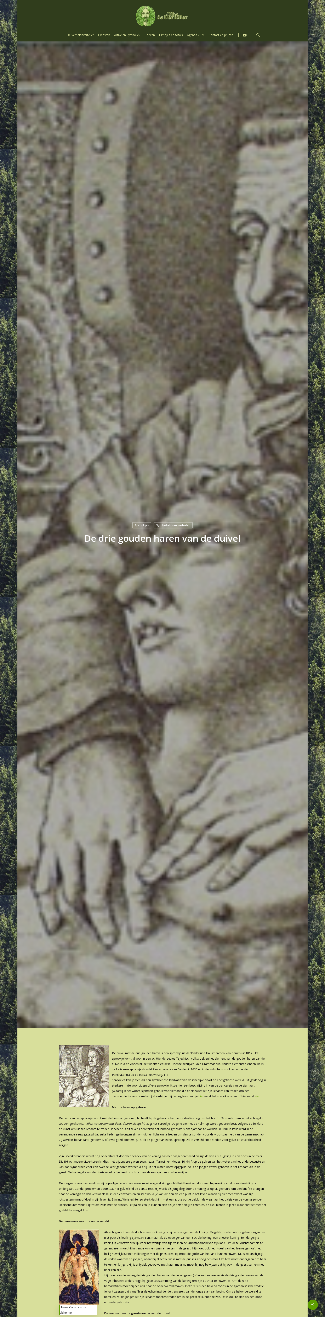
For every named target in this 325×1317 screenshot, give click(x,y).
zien (257, 1096)
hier (201, 1096)
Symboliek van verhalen (173, 525)
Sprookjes (142, 525)
